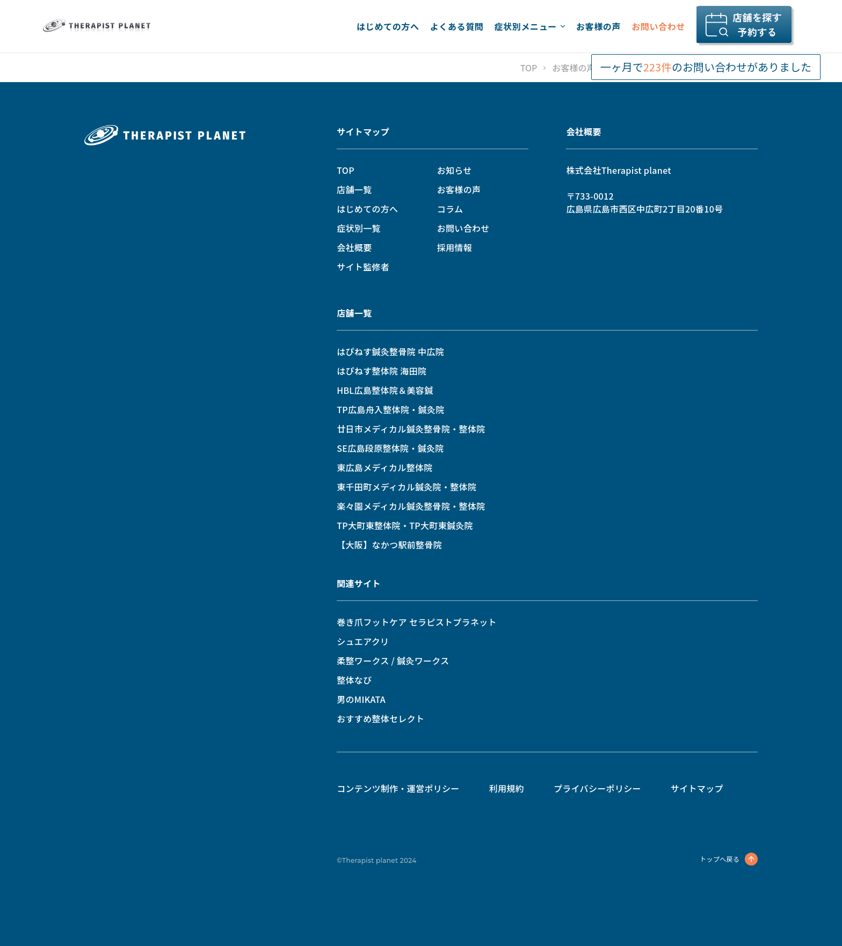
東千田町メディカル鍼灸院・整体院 (406, 486)
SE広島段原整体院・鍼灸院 (390, 448)
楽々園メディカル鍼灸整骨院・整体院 (411, 506)
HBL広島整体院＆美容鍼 (385, 390)
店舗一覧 (354, 189)
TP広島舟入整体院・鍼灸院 (390, 409)
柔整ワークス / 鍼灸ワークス (393, 660)
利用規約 (506, 788)
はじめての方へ (388, 26)
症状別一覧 (359, 228)
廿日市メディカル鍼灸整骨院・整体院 (411, 428)
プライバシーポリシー (597, 788)
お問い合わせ (658, 26)
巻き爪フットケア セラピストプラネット (417, 621)
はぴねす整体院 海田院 (381, 370)
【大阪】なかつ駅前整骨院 (389, 544)
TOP (529, 67)
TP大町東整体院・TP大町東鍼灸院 (405, 525)
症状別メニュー (529, 26)
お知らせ (454, 170)
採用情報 (454, 247)
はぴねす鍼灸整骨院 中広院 (390, 351)
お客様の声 (598, 26)
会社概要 (354, 247)
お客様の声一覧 (582, 67)
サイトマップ (363, 131)
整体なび (354, 679)
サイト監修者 (363, 266)
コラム (450, 208)
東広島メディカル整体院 (384, 467)
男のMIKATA (361, 699)
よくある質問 (457, 26)
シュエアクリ (363, 641)
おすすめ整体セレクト (380, 718)
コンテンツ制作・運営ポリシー (398, 788)
